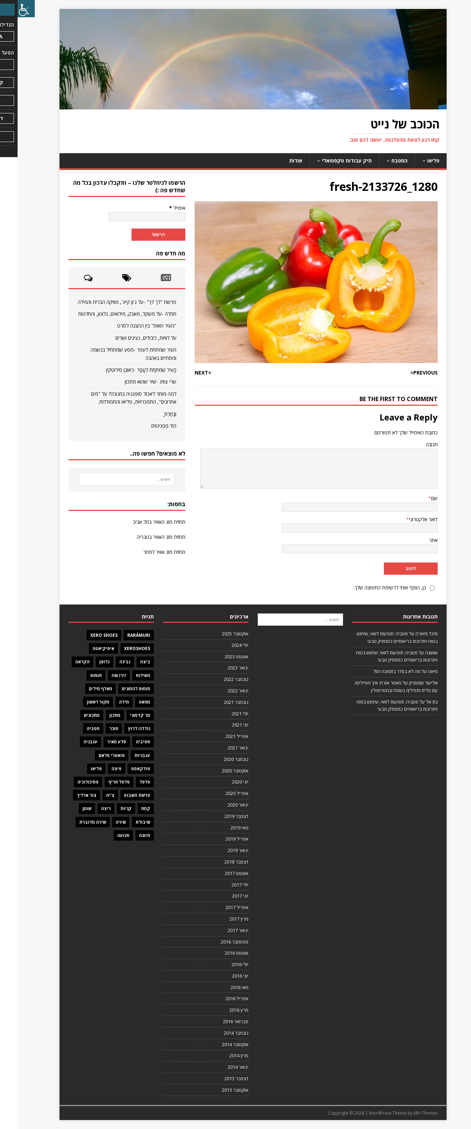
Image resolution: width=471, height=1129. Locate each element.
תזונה (127, 835)
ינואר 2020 (220, 804)
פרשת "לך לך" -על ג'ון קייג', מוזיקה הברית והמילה (109, 301)
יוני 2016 (222, 976)
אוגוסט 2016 (219, 953)
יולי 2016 (222, 964)
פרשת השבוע (119, 795)
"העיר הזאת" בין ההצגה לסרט (129, 325)
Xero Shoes (86, 635)
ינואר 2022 (220, 690)
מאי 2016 (222, 987)
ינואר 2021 (220, 747)
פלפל (127, 782)
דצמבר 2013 (219, 1078)
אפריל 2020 (219, 793)
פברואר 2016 (218, 1021)
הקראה (65, 662)
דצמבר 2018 (219, 861)
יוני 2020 (222, 781)
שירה (103, 822)
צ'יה (93, 795)
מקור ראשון (80, 702)
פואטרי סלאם (94, 755)
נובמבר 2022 (218, 679)
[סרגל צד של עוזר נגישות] (8, 8)
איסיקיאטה (86, 648)
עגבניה (73, 742)
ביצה (128, 662)
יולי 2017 (222, 884)
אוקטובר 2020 (217, 770)
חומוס (78, 675)
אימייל (160, 207)
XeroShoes (119, 648)
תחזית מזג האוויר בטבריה (143, 536)
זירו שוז (101, 675)
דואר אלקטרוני (405, 519)
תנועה (106, 835)
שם (417, 498)
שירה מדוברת (75, 822)
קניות (108, 808)
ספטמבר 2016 (217, 942)
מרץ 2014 (221, 1055)
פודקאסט (123, 769)
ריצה (88, 808)
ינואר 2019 (220, 850)
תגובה (414, 444)
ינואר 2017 (220, 930)
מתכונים (74, 715)
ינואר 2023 (220, 667)
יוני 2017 (222, 896)
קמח (128, 808)
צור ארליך (69, 795)
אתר (415, 540)
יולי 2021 (222, 713)
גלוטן (87, 662)
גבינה (107, 662)
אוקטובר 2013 (217, 1090)
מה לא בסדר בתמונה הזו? (379, 671)
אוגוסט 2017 (219, 873)
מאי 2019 (222, 827)
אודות (278, 160)
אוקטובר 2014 (217, 1044)
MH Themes (408, 1113)
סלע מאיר (99, 742)
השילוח (125, 675)
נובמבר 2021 (218, 702)
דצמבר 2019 (219, 816)
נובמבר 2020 (218, 759)
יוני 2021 (222, 724)
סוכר (96, 728)
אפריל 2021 (219, 736)
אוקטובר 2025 (217, 633)
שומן (69, 808)
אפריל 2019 (219, 839)
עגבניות (125, 755)
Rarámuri (121, 635)
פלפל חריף (101, 782)
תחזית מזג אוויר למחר (147, 552)
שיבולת (125, 822)
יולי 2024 (222, 645)
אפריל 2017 (219, 907)
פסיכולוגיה (70, 782)
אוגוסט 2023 (219, 656)
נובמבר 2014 (218, 1033)
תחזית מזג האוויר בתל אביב (141, 521)
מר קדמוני (123, 715)
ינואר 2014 (220, 1067)
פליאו (416, 160)
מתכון (97, 715)
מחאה (127, 702)
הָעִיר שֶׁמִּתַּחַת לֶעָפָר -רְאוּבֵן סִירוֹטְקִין (124, 369)
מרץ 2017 (221, 919)
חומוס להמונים (118, 689)
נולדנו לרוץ (121, 728)
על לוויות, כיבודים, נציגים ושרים (128, 337)
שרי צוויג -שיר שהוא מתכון (133, 381)
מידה (106, 702)
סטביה (75, 728)
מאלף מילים (83, 689)
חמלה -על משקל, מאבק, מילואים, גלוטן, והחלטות (110, 313)
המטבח (382, 160)
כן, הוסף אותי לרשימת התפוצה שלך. (377, 587)
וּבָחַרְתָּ (153, 413)
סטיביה (125, 742)
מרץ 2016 (221, 1010)
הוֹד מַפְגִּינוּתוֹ (146, 425)
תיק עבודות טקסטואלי (329, 160)
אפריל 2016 (219, 998)
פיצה (99, 769)
